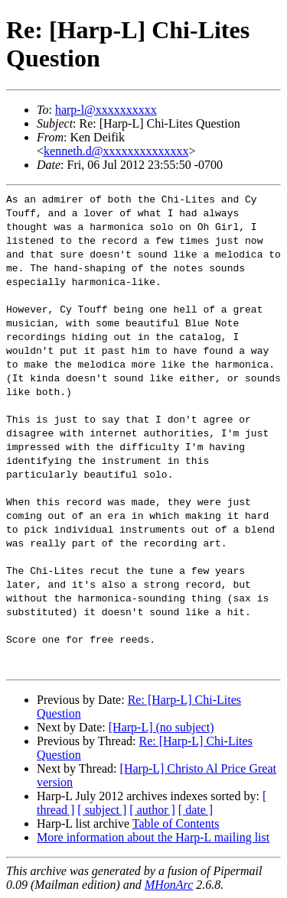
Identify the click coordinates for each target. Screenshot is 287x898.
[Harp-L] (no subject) (161, 727)
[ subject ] (101, 809)
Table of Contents (176, 823)
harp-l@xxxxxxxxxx (106, 109)
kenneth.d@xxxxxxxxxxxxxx (116, 150)
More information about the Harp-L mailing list (153, 837)
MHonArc (169, 884)
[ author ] (152, 809)
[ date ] (195, 809)
